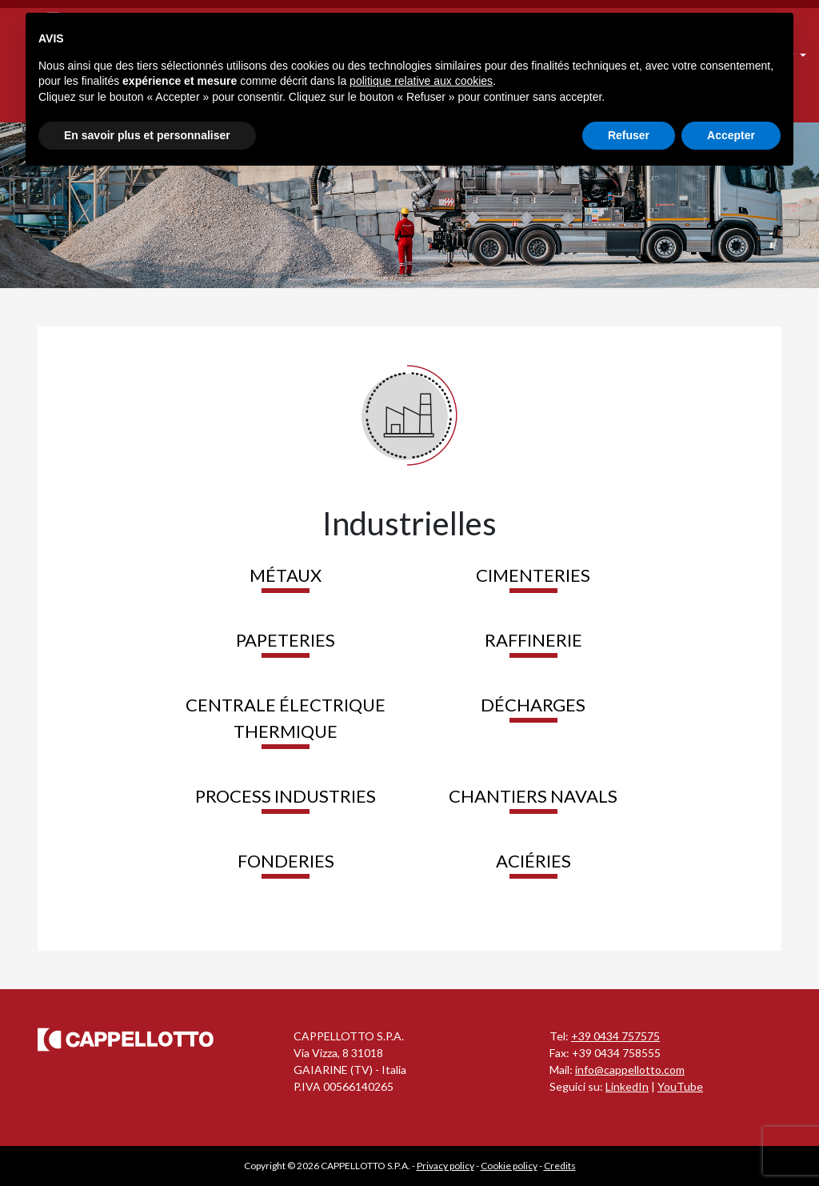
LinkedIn (627, 1086)
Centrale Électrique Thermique (286, 718)
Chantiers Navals (533, 796)
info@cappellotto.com (630, 1069)
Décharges (533, 704)
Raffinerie (533, 640)
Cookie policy (509, 1166)
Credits (560, 1166)
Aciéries (533, 860)
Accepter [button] (731, 135)
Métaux (286, 575)
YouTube (680, 1086)
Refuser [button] (628, 135)
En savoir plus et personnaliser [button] (147, 135)
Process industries (285, 796)
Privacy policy (445, 1166)
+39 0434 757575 (615, 1036)
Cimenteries (533, 575)
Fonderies (286, 860)
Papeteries (285, 640)
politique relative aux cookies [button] (421, 80)
